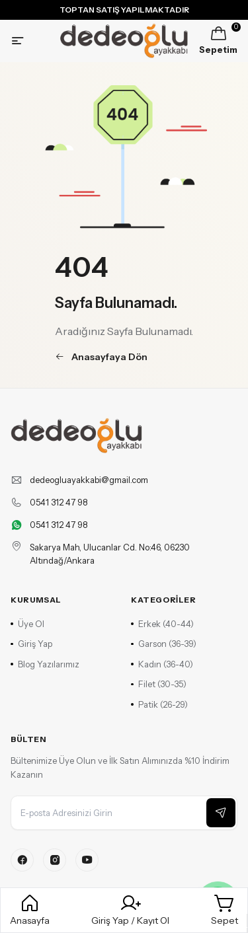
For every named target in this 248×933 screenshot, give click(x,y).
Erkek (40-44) (162, 623)
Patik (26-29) (159, 704)
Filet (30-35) (158, 684)
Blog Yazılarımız (45, 664)
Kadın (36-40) (162, 664)
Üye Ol (27, 623)
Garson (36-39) (163, 643)
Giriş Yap (31, 643)
